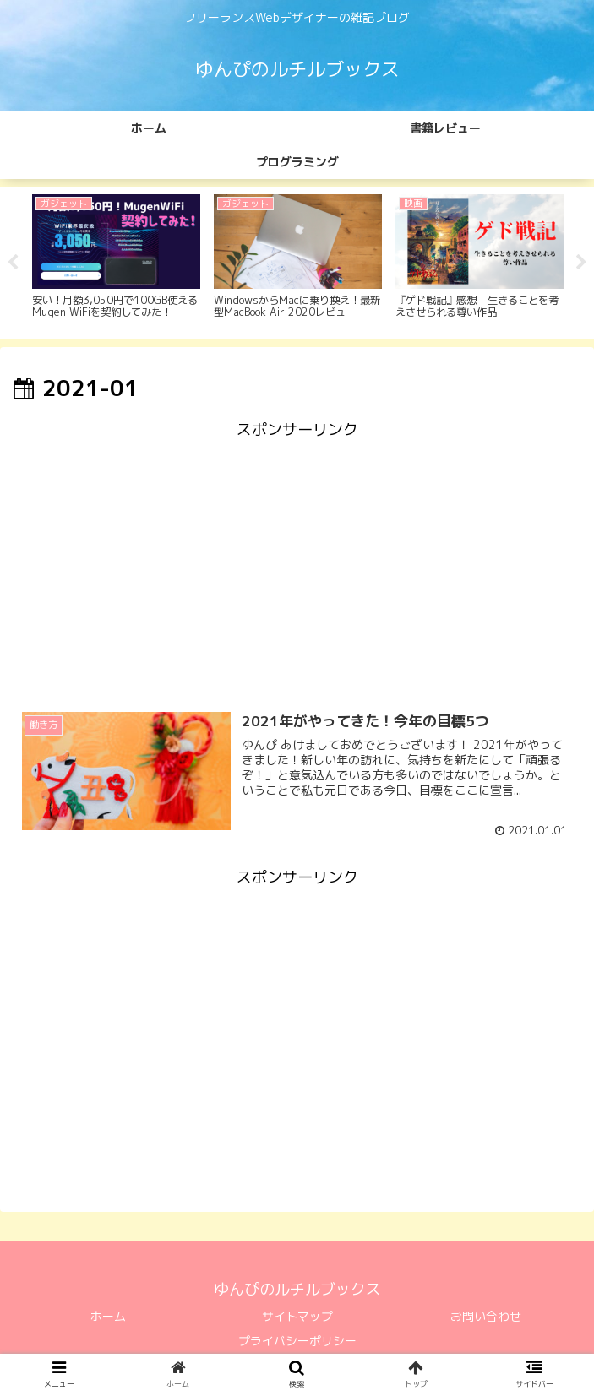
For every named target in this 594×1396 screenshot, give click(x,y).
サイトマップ (297, 1318)
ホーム (108, 1318)
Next (581, 263)
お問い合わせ (485, 1318)
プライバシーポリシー (297, 1342)
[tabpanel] (116, 261)
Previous (12, 263)
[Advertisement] (297, 563)
